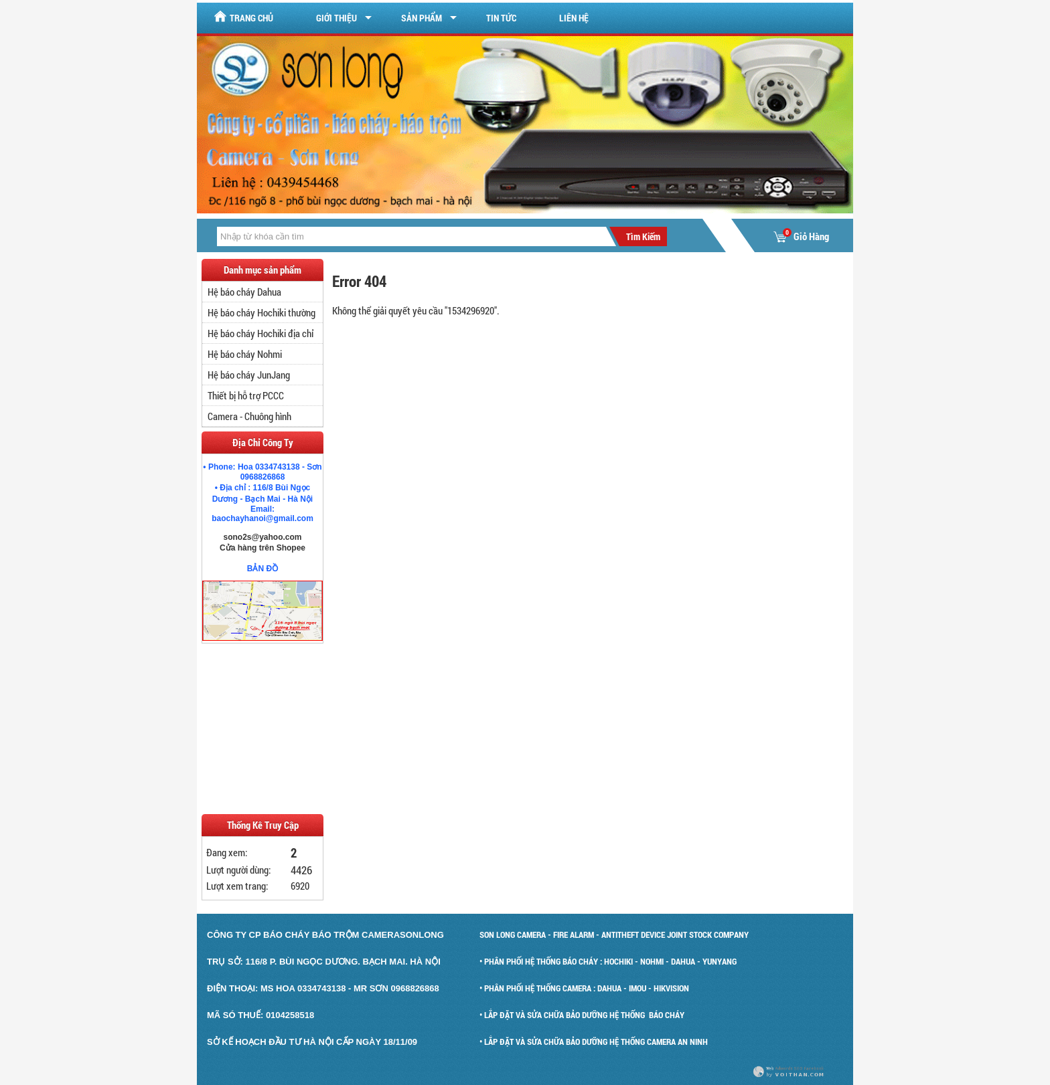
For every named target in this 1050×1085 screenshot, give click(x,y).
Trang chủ (243, 17)
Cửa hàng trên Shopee (262, 548)
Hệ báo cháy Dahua (244, 291)
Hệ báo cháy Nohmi (245, 354)
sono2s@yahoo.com (262, 537)
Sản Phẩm (421, 17)
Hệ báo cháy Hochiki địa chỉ (260, 333)
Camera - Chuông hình (249, 416)
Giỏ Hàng (801, 236)
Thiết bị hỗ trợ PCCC (246, 395)
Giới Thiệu (336, 17)
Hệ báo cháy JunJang (249, 374)
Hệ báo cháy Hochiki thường (261, 312)
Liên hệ (574, 17)
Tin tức (501, 17)
